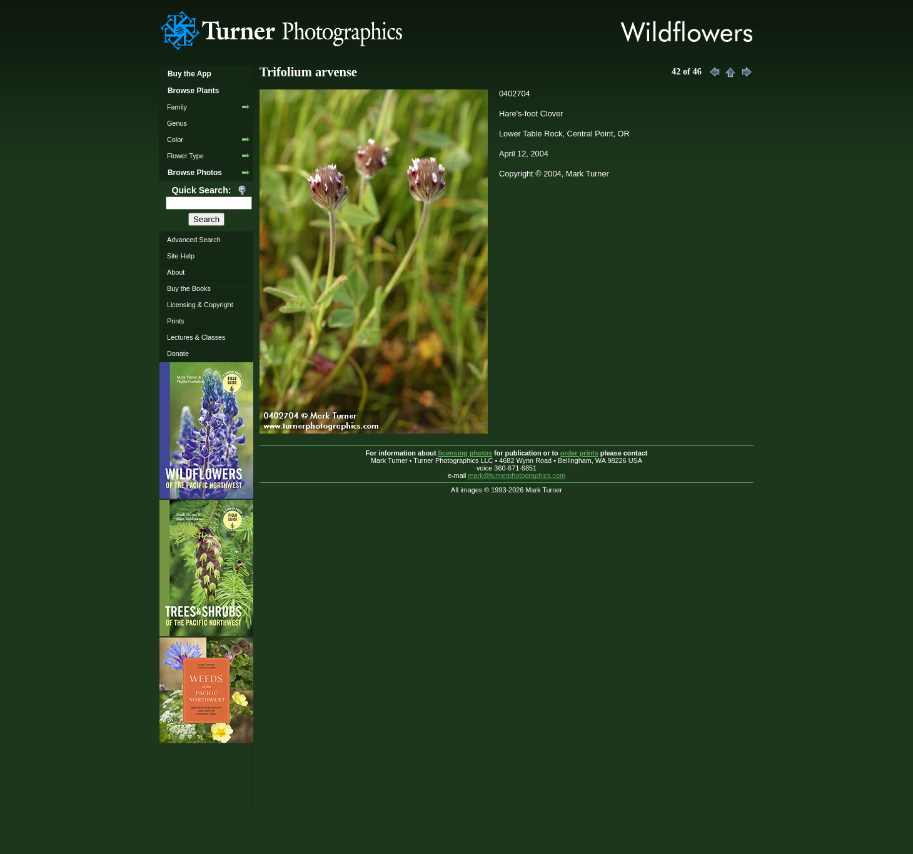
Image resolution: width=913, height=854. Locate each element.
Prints (175, 321)
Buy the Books (189, 288)
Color (175, 139)
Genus (177, 123)
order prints (579, 453)
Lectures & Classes (196, 337)
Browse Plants (193, 90)
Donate (178, 353)
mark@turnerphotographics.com (517, 475)
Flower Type (185, 156)
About (175, 272)
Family (177, 107)
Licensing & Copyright (200, 304)
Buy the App (189, 73)
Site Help (180, 256)
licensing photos (465, 453)
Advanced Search (194, 239)
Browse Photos (195, 172)
